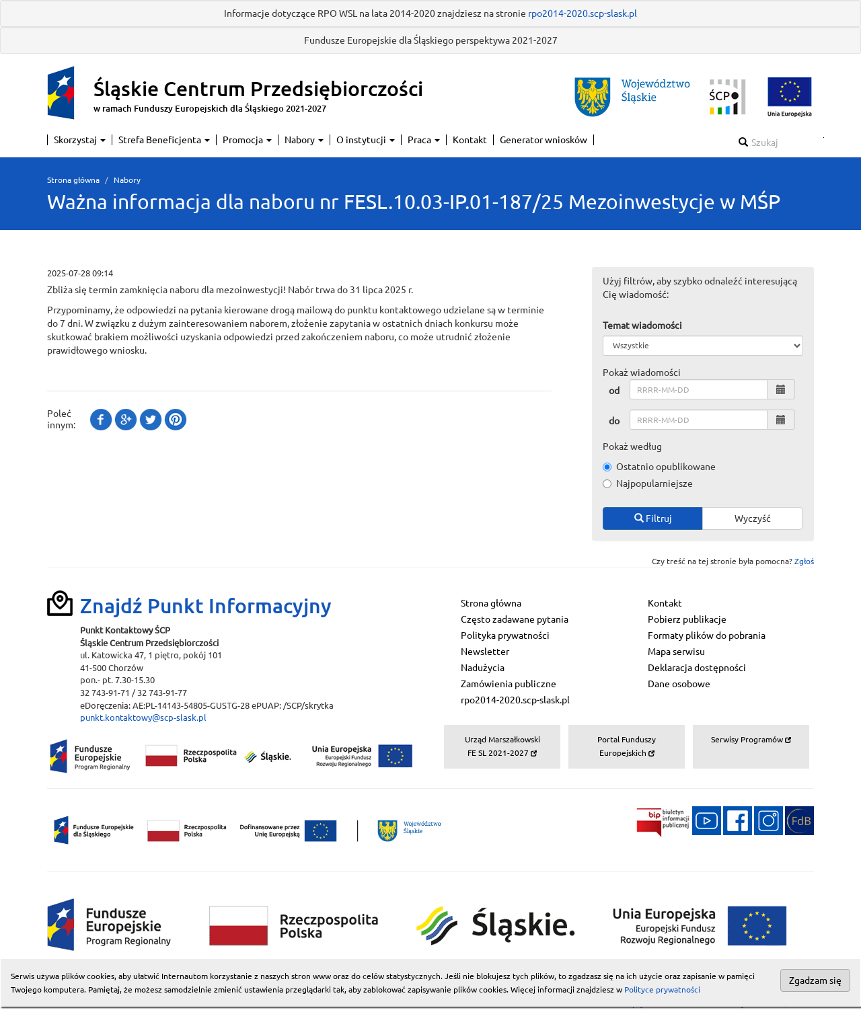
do (614, 421)
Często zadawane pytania (514, 619)
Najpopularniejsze (648, 483)
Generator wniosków (543, 139)
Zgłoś (804, 561)
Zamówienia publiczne (508, 683)
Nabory (304, 139)
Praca (424, 139)
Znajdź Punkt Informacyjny (206, 605)
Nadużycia (482, 667)
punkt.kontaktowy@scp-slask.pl (143, 717)
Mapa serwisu (676, 651)
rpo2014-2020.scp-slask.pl (582, 13)
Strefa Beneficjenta (164, 139)
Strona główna (73, 180)
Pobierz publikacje (687, 619)
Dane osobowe (679, 683)
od (614, 390)
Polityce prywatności (662, 989)
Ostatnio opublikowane (659, 466)
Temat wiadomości (642, 325)
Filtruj (653, 518)
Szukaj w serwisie (823, 137)
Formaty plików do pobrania (706, 635)
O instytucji (365, 139)
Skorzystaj (80, 139)
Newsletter (485, 651)
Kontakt (470, 139)
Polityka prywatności (505, 635)
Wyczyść (753, 518)
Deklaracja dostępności (697, 667)
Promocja (247, 139)
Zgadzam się (815, 980)
